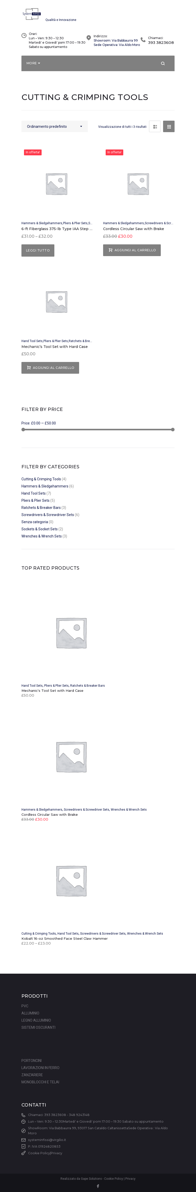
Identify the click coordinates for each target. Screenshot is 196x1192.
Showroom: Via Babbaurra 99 (116, 44)
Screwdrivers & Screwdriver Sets (167, 227)
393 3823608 (161, 46)
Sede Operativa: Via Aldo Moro (117, 48)
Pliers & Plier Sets (75, 227)
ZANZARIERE (32, 1075)
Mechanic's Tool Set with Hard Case (52, 694)
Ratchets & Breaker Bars (86, 344)
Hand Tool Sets (32, 344)
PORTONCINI (31, 1061)
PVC (24, 1006)
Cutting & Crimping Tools (41, 483)
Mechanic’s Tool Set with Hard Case (54, 350)
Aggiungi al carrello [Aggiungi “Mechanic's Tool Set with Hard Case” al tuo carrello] (54, 371)
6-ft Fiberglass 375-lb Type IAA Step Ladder (61, 232)
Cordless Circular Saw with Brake (133, 232)
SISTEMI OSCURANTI (38, 1028)
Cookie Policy (39, 1153)
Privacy (56, 1153)
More (32, 67)
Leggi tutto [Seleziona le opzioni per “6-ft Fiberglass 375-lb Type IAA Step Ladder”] (38, 254)
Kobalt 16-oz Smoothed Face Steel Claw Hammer (64, 942)
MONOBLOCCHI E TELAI (40, 1082)
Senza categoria (34, 525)
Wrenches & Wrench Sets (41, 540)
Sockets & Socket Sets (39, 533)
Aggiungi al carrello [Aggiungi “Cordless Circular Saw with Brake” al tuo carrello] (135, 253)
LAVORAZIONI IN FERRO (40, 1068)
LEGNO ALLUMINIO (36, 1021)
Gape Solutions (91, 1179)
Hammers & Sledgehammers (41, 227)
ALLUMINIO (30, 1013)
